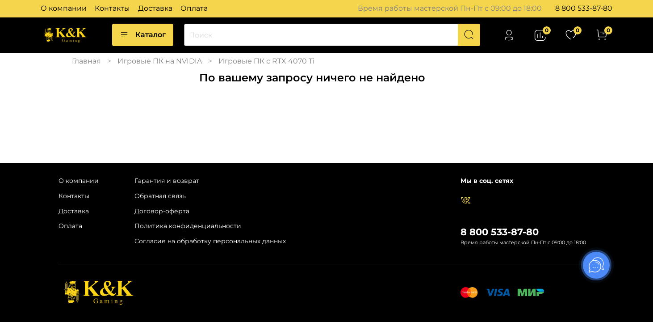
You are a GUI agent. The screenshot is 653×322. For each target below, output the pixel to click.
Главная (86, 61)
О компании (64, 8)
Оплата (194, 8)
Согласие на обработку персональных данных (210, 241)
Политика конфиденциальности (187, 226)
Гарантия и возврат (166, 181)
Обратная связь (160, 196)
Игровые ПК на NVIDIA (159, 61)
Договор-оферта (161, 211)
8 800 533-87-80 (583, 8)
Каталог (143, 34)
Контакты (112, 8)
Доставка (155, 8)
